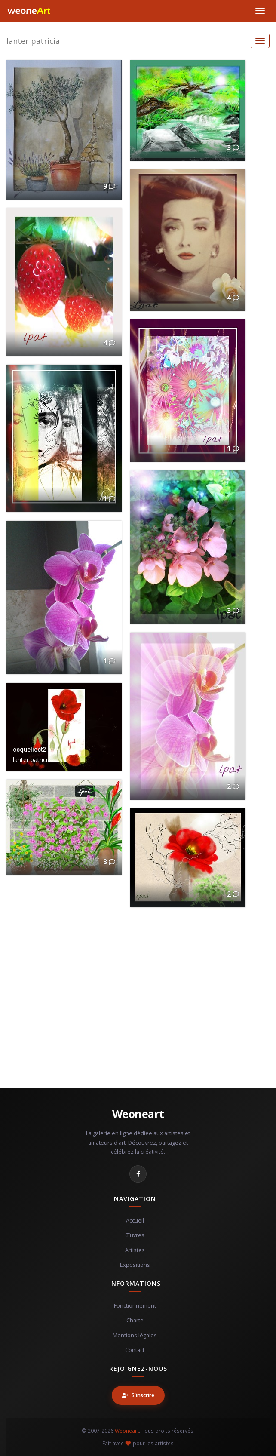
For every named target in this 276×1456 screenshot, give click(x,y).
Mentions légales (135, 1335)
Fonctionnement (135, 1305)
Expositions (135, 1265)
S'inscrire (138, 1395)
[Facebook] (138, 1174)
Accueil (135, 1220)
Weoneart (138, 1113)
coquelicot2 (29, 749)
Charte (135, 1320)
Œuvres (134, 1235)
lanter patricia (33, 41)
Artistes (135, 1250)
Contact (134, 1350)
